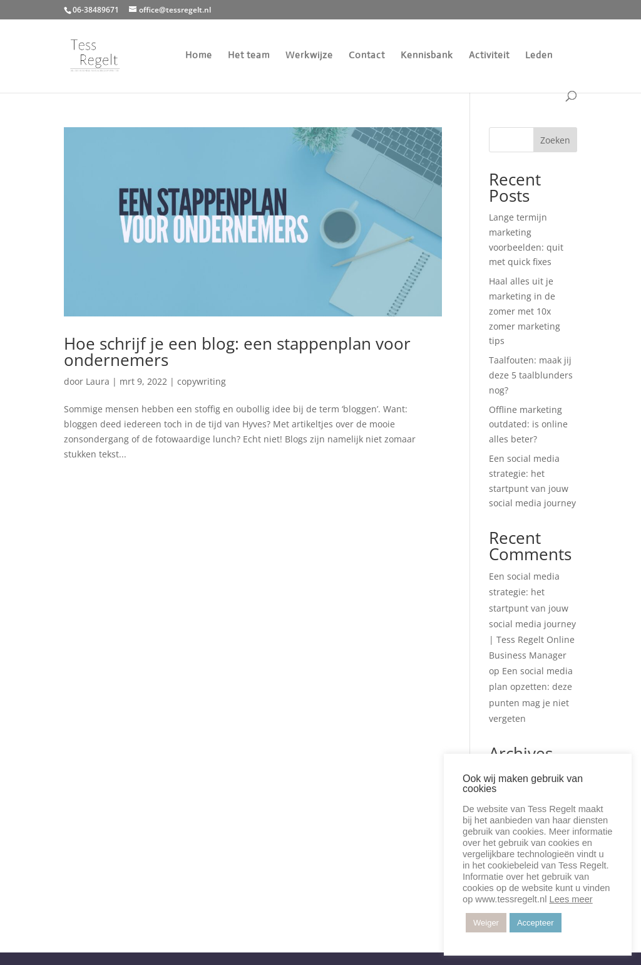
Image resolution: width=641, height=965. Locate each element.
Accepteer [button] (535, 922)
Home (198, 56)
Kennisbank (427, 56)
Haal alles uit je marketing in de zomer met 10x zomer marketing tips (524, 311)
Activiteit (489, 56)
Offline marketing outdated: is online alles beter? (528, 425)
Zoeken (555, 140)
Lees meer (570, 899)
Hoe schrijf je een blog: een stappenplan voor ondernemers (237, 351)
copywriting (201, 381)
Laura (98, 381)
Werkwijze (309, 56)
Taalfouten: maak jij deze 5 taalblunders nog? (531, 375)
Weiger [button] (486, 922)
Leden (539, 56)
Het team (249, 56)
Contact (367, 56)
